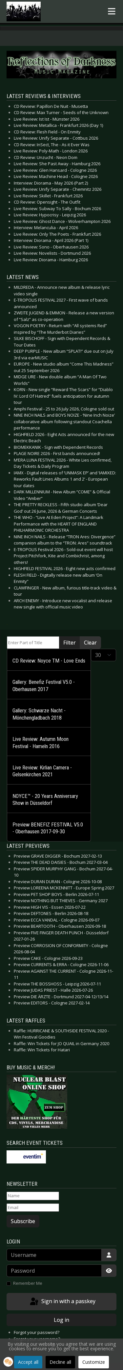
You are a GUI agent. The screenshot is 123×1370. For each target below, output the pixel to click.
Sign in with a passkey (62, 1302)
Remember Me (27, 1283)
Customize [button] (93, 1362)
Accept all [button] (28, 1362)
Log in (61, 1319)
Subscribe (23, 1221)
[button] (8, 1362)
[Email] (33, 1207)
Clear (90, 642)
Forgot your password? (36, 1332)
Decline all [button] (60, 1362)
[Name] (33, 1196)
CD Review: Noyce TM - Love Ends (48, 661)
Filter (69, 642)
